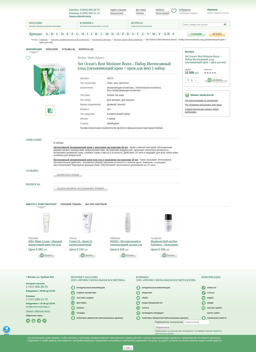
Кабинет (160, 9)
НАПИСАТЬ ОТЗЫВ (68, 174)
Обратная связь (34, 315)
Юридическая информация (91, 288)
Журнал (153, 24)
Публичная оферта (217, 318)
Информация (34, 49)
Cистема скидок (85, 298)
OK (128, 347)
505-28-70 (37, 286)
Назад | (34, 39)
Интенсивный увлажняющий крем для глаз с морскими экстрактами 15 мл (96, 159)
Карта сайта (213, 313)
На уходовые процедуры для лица (203, 104)
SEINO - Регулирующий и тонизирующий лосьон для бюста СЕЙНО (126, 244)
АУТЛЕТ (217, 34)
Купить (48, 255)
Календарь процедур (153, 313)
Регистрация (162, 13)
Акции (210, 303)
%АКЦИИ (196, 34)
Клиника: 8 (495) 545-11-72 (84, 13)
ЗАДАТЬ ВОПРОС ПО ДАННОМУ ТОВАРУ (80, 188)
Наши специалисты (152, 303)
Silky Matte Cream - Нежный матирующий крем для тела (45, 243)
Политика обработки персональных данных (100, 318)
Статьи (210, 293)
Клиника (102, 24)
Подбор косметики (86, 293)
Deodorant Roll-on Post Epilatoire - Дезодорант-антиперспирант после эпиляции (165, 246)
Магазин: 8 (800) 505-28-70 (84, 9)
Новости (211, 288)
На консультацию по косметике (201, 100)
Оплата (140, 13)
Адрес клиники (118, 9)
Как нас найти (214, 308)
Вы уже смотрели (96, 204)
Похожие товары (71, 204)
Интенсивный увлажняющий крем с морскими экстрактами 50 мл (91, 147)
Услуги (145, 308)
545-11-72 (37, 299)
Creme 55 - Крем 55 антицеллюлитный (80, 243)
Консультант (116, 13)
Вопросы (86, 49)
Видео (210, 298)
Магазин (51, 24)
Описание (52, 49)
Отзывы (68, 49)
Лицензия (147, 293)
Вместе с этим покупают (41, 204)
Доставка (141, 9)
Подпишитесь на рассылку (169, 322)
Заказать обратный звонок (80, 16)
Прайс (145, 298)
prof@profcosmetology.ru (38, 306)
